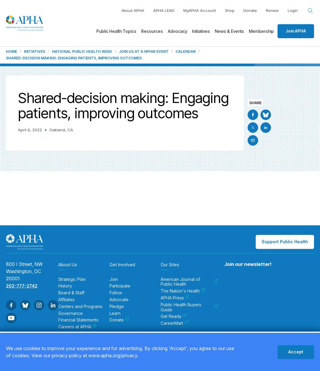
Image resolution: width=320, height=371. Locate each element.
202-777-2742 (21, 286)
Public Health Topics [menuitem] (116, 31)
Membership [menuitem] (261, 31)
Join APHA (296, 30)
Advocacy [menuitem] (177, 31)
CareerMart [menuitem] (174, 323)
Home (11, 52)
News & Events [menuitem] (229, 31)
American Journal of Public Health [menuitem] (189, 282)
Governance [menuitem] (70, 313)
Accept (295, 351)
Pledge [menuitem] (116, 306)
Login (293, 10)
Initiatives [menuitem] (201, 31)
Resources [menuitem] (152, 31)
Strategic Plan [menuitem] (72, 279)
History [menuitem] (65, 286)
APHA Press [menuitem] (175, 297)
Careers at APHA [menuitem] (77, 326)
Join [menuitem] (113, 279)
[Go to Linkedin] (265, 127)
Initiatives (34, 52)
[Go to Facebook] (253, 115)
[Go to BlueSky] (265, 115)
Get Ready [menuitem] (174, 316)
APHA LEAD (163, 10)
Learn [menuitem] (115, 313)
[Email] (253, 140)
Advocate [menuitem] (119, 299)
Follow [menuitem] (115, 292)
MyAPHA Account (199, 10)
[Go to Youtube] (11, 318)
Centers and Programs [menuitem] (80, 306)
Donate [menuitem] (119, 320)
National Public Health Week (82, 52)
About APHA (132, 10)
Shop (229, 10)
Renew (272, 10)
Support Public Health (285, 241)
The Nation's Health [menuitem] (183, 291)
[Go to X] (253, 127)
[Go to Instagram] (39, 305)
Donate (250, 10)
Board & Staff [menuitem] (71, 292)
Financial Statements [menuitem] (78, 320)
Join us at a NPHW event (144, 52)
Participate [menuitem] (119, 286)
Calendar (186, 52)
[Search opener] (310, 10)
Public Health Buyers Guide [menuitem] (189, 307)
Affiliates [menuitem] (66, 299)
